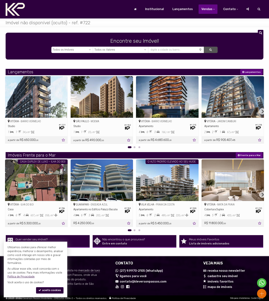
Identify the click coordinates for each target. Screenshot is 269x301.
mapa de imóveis (220, 287)
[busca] (259, 9)
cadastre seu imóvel (223, 276)
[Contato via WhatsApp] (261, 283)
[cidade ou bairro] (176, 50)
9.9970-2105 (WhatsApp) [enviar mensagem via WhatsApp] (141, 270)
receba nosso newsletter (226, 270)
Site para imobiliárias (240, 298)
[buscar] (211, 50)
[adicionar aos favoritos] (63, 140)
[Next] (262, 111)
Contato (230, 9)
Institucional (154, 9)
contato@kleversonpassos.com (143, 281)
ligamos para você (133, 276)
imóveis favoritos (221, 281)
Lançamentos (182, 9)
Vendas (208, 9)
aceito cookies (49, 290)
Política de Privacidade (124, 298)
